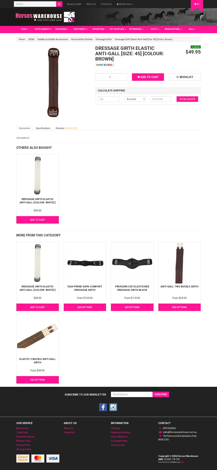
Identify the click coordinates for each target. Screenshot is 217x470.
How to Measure (119, 436)
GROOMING (62, 29)
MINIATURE (99, 29)
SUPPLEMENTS (43, 29)
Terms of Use (118, 445)
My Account (22, 428)
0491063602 (167, 428)
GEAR (25, 29)
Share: (105, 65)
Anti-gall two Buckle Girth (179, 286)
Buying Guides (74, 4)
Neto (182, 462)
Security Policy (23, 449)
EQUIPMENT (81, 29)
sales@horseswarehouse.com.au (177, 432)
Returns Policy (23, 441)
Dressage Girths (104, 39)
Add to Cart (148, 77)
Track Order (22, 432)
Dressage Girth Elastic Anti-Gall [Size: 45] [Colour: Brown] (143, 39)
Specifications (43, 128)
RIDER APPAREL (173, 29)
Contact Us (106, 4)
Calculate (187, 99)
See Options (84, 307)
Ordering (115, 428)
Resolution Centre (25, 436)
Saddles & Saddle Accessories (52, 39)
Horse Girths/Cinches (82, 39)
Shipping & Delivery (120, 432)
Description (24, 128)
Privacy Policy (23, 445)
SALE (192, 29)
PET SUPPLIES (118, 29)
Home (22, 39)
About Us (91, 4)
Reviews (66, 128)
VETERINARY (136, 29)
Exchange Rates (119, 441)
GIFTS (155, 29)
